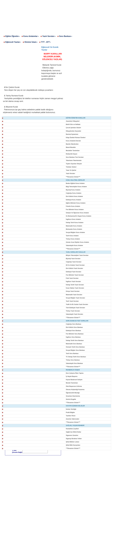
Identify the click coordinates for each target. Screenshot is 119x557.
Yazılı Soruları (49, 36)
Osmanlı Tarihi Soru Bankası (75, 347)
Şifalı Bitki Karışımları (73, 445)
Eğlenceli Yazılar (13, 42)
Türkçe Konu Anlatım (73, 239)
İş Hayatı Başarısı (71, 376)
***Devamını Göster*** (73, 177)
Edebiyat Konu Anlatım (73, 200)
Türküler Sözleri (71, 167)
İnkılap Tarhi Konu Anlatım (74, 222)
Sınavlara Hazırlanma (73, 396)
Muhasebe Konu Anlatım (74, 229)
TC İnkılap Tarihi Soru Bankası (76, 357)
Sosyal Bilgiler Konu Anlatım (75, 232)
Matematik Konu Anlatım (74, 226)
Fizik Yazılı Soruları (72, 278)
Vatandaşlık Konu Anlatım (74, 245)
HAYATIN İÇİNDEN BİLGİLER (75, 406)
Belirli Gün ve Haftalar (73, 124)
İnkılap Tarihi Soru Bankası (75, 340)
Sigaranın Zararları (72, 435)
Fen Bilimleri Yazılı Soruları (75, 275)
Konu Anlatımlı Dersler (73, 141)
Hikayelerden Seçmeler (73, 131)
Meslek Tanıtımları (72, 383)
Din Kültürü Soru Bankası (74, 327)
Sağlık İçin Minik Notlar (73, 432)
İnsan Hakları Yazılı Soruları (75, 288)
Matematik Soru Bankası (74, 344)
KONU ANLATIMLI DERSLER (75, 180)
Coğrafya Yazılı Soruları (73, 262)
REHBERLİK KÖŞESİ (73, 370)
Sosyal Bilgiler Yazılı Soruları (75, 298)
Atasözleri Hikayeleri (72, 121)
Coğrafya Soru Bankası (73, 324)
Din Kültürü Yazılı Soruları (74, 268)
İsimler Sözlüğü (71, 409)
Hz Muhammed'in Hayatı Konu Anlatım (78, 216)
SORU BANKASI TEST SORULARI (77, 321)
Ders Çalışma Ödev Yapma (74, 373)
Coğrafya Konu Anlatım (73, 193)
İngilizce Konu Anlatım (73, 219)
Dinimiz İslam (31, 42)
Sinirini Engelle (71, 399)
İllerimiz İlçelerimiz (72, 134)
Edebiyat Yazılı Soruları (73, 272)
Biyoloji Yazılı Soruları (73, 258)
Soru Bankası (65, 36)
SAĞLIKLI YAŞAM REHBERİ (75, 425)
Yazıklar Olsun (70, 416)
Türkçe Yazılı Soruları (73, 311)
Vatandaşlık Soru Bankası (74, 363)
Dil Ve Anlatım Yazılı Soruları (75, 265)
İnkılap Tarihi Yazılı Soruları (75, 285)
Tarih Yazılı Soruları (72, 301)
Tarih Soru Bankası (72, 353)
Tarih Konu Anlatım (72, 236)
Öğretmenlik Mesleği (72, 393)
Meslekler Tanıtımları (73, 150)
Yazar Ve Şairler (71, 170)
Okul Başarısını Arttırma (74, 386)
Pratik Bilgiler (70, 412)
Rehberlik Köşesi (71, 154)
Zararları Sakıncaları (72, 419)
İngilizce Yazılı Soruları (73, 281)
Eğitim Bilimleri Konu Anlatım (75, 203)
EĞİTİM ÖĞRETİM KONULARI (75, 118)
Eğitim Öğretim (12, 36)
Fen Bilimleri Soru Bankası (75, 334)
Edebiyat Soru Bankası (73, 330)
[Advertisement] (59, 16)
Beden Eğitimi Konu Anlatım (75, 183)
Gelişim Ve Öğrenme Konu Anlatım (77, 213)
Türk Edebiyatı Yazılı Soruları (75, 308)
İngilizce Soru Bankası (73, 337)
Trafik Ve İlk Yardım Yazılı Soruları (77, 304)
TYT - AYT (46, 42)
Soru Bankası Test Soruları (75, 157)
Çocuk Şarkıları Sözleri (73, 127)
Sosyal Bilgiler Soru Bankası (75, 350)
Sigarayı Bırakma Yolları (74, 438)
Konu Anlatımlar (31, 36)
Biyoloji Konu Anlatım (73, 190)
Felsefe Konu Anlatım (73, 206)
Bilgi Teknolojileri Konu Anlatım (76, 186)
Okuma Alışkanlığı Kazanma (75, 389)
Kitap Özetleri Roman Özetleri (76, 137)
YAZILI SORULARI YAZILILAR (75, 252)
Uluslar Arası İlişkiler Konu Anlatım (77, 242)
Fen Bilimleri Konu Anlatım (75, 209)
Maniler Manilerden (72, 144)
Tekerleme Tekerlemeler (74, 160)
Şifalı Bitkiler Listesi (72, 442)
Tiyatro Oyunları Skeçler (74, 164)
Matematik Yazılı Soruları (74, 294)
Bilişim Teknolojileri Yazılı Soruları (77, 255)
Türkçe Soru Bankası (73, 360)
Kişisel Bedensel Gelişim (74, 379)
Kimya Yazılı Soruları (73, 291)
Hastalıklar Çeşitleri (72, 429)
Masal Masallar (71, 147)
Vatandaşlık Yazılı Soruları (74, 314)
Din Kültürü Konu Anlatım (74, 196)
